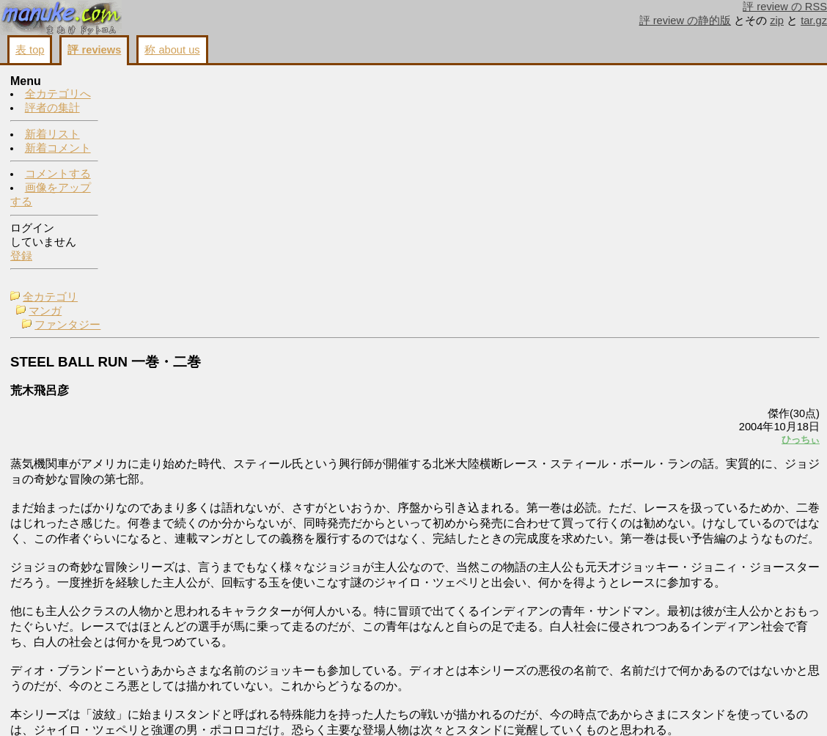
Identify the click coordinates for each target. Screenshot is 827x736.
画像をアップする (567, 707)
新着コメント (58, 149)
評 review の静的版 (685, 20)
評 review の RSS (785, 6)
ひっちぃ (617, 224)
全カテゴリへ (58, 94)
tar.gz (814, 20)
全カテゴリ (152, 82)
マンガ (147, 96)
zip (777, 20)
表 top (29, 50)
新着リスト (52, 135)
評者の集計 (52, 108)
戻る (625, 707)
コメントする (58, 174)
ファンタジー (170, 110)
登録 (21, 256)
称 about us (171, 50)
